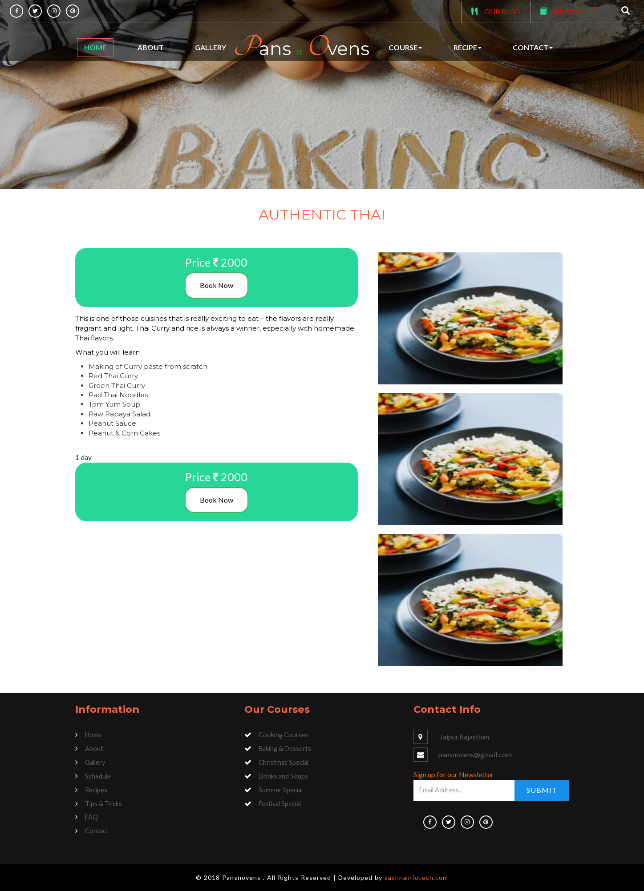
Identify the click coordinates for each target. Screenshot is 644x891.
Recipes (96, 790)
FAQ (91, 817)
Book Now (216, 285)
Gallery (210, 47)
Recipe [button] (468, 47)
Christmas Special (283, 762)
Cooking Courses (283, 735)
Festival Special (280, 803)
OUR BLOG (502, 11)
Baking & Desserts (285, 748)
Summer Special (281, 790)
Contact (97, 831)
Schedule (98, 776)
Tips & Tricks (103, 803)
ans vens (301, 47)
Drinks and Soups (283, 776)
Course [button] (405, 47)
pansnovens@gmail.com (475, 754)
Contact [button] (533, 47)
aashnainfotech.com (417, 877)
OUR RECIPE (574, 11)
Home (95, 47)
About (151, 47)
